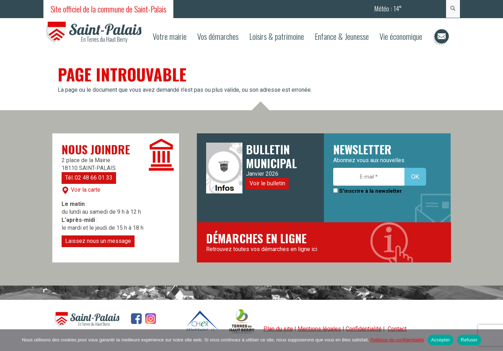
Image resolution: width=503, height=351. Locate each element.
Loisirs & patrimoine (276, 36)
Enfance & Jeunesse (342, 36)
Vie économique (400, 36)
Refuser (469, 339)
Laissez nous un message (98, 241)
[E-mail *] (368, 177)
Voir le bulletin (267, 183)
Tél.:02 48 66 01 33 (88, 177)
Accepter (440, 339)
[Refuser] (494, 340)
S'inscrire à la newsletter (367, 191)
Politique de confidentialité (397, 339)
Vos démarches (218, 36)
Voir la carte (81, 190)
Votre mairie (170, 36)
